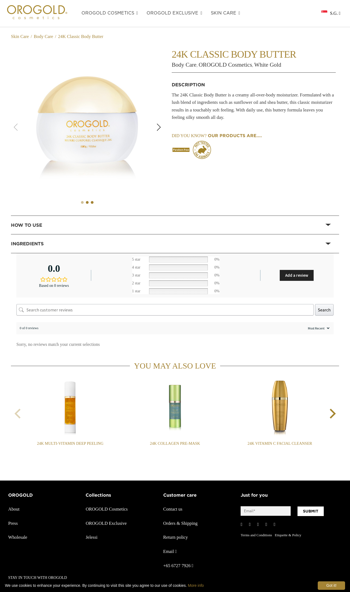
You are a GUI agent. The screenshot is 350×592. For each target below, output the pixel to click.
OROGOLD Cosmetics (107, 13)
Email (170, 551)
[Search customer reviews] (165, 310)
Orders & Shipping (180, 523)
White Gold (267, 64)
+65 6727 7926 (178, 565)
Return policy (175, 537)
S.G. (335, 13)
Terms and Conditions (256, 535)
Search (324, 310)
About (13, 509)
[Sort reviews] (318, 328)
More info (196, 585)
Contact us (172, 509)
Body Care (43, 36)
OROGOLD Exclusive (172, 13)
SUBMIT (310, 511)
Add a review (296, 275)
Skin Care (20, 36)
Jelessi (91, 537)
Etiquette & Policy (288, 535)
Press (13, 523)
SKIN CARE (223, 13)
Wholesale (17, 537)
